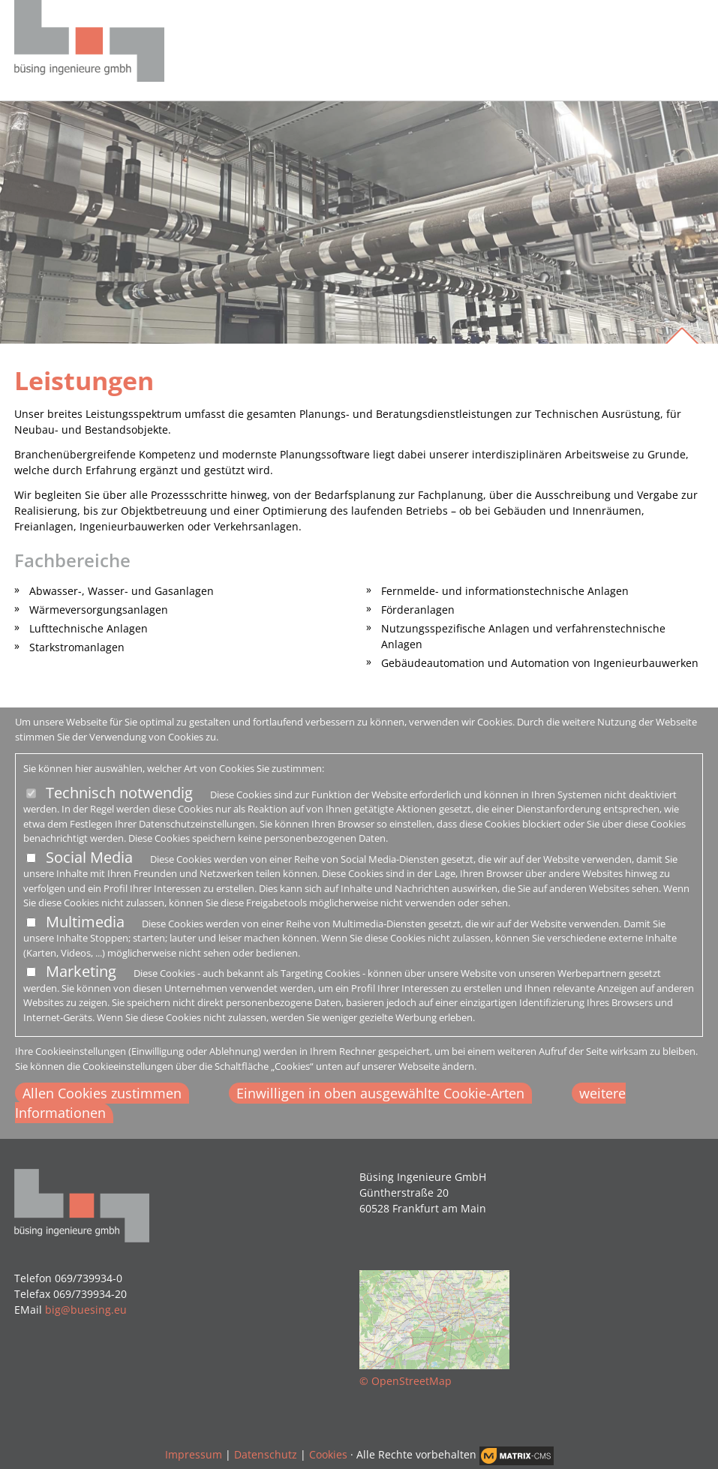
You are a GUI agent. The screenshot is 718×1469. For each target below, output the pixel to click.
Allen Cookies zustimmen (102, 1093)
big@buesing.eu (86, 1309)
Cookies (328, 1454)
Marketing (81, 971)
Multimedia (85, 922)
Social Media (89, 857)
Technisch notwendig (119, 793)
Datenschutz (265, 1454)
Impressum (193, 1454)
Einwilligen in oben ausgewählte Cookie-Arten (380, 1093)
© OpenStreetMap (405, 1381)
